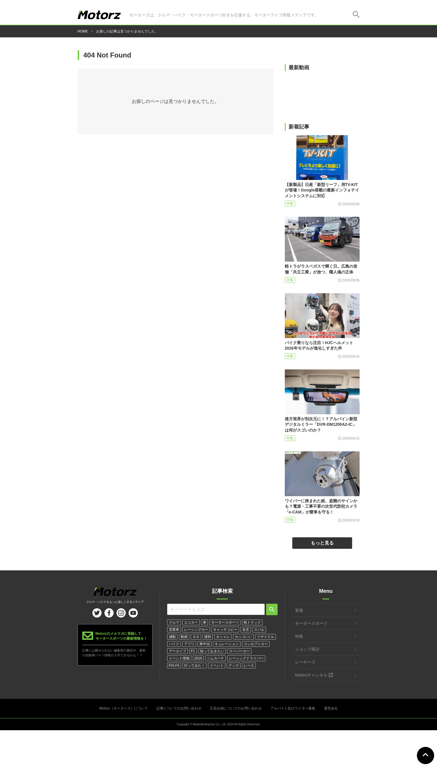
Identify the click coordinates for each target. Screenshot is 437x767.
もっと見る (322, 542)
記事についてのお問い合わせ (179, 708)
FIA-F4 (174, 666)
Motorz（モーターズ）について (123, 708)
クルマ (174, 622)
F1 (193, 651)
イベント (217, 666)
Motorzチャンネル (311, 675)
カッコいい (243, 637)
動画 (184, 637)
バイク (174, 644)
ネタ (195, 637)
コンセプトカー (256, 644)
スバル (259, 630)
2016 (198, 658)
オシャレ (223, 637)
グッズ (233, 666)
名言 (245, 630)
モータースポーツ (225, 622)
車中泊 (204, 644)
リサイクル (265, 637)
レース (249, 666)
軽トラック (252, 622)
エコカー (191, 622)
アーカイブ (177, 651)
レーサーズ (305, 662)
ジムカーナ (215, 658)
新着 (299, 610)
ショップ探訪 (307, 649)
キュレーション (227, 644)
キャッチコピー (225, 630)
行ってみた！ (194, 666)
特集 (290, 204)
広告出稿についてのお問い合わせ (236, 708)
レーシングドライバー (246, 658)
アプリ (189, 644)
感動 (172, 637)
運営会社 (331, 708)
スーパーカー (239, 651)
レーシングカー (196, 630)
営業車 (174, 630)
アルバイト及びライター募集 (292, 708)
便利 (207, 637)
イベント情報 (179, 658)
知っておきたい (212, 651)
